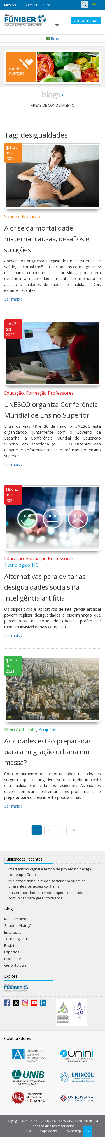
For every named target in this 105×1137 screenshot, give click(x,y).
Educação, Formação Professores (39, 393)
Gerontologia (15, 965)
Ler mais (12, 299)
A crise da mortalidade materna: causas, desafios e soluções (46, 238)
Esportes (11, 951)
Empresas (12, 932)
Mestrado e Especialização (27, 5)
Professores (14, 958)
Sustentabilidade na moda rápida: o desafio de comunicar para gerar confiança (48, 895)
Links (27, 1131)
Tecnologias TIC (21, 565)
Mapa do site (49, 1131)
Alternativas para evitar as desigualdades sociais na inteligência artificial (44, 587)
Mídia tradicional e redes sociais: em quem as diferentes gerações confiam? (47, 883)
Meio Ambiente (20, 729)
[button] (95, 4)
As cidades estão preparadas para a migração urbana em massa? (48, 751)
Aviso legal (74, 1131)
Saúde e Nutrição (22, 216)
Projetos (47, 729)
